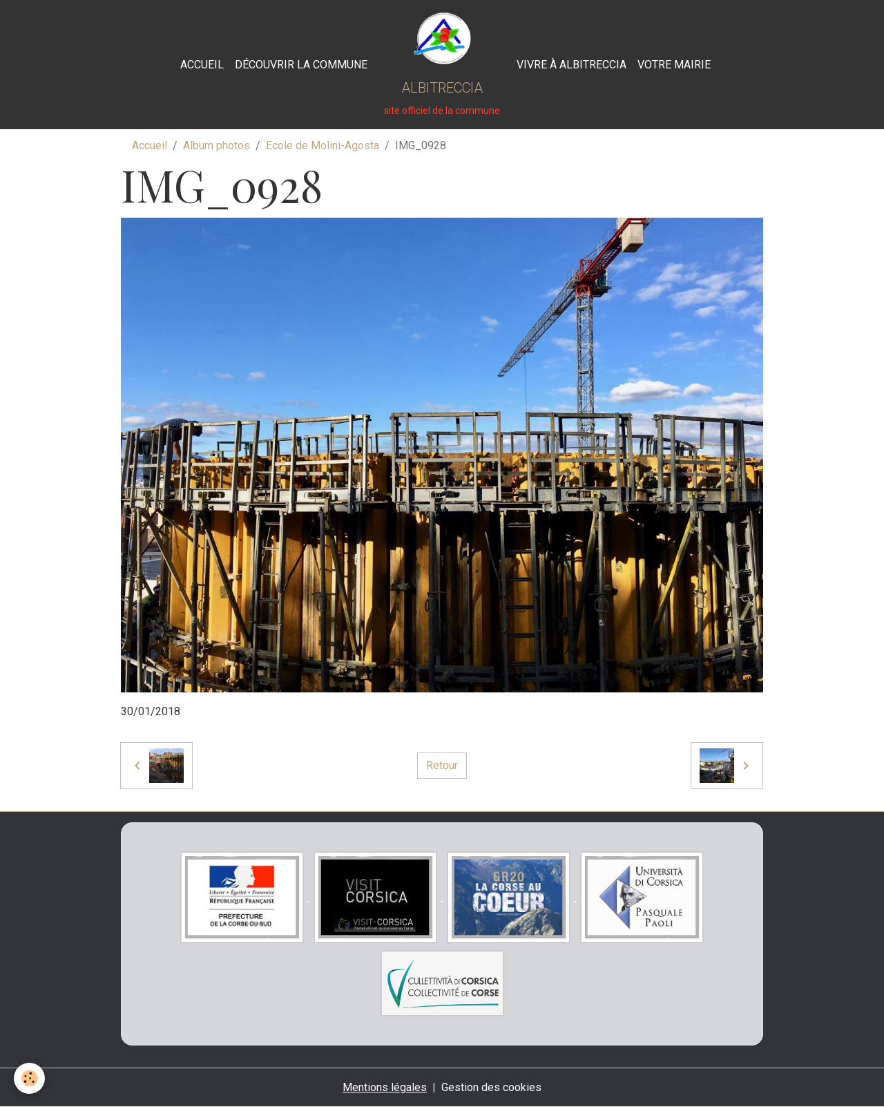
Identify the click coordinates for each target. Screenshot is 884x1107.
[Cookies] (29, 1078)
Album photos (216, 145)
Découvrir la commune (301, 64)
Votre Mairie (674, 64)
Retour (442, 765)
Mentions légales (385, 1087)
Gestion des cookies (491, 1087)
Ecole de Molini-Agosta (322, 145)
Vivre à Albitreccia (571, 64)
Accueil (202, 64)
